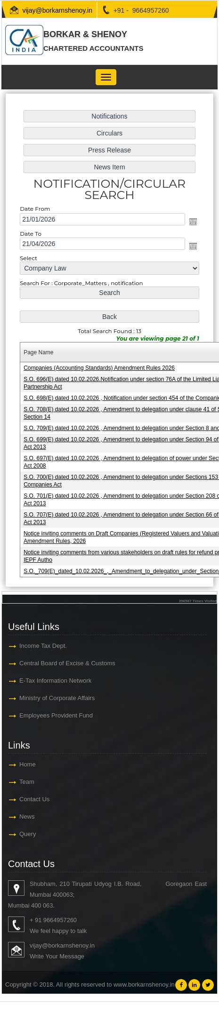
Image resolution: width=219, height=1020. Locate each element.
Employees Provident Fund (56, 715)
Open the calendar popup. (191, 224)
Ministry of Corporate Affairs (57, 697)
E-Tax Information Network (55, 680)
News (27, 816)
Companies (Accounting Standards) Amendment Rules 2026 (99, 367)
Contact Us (34, 799)
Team (26, 781)
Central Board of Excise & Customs (67, 663)
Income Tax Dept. (43, 645)
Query (27, 833)
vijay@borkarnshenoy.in (57, 10)
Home (27, 764)
